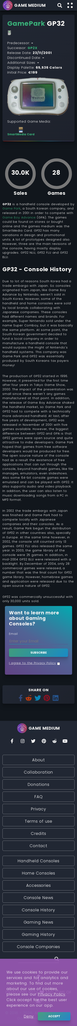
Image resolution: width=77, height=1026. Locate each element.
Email (13, 634)
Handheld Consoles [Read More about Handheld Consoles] (38, 861)
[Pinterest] (44, 742)
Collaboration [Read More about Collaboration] (38, 772)
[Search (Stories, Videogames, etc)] (38, 960)
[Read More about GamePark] (26, 23)
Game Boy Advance (19, 217)
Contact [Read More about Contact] (38, 846)
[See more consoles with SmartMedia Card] (21, 131)
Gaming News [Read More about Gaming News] (39, 922)
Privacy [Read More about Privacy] (38, 809)
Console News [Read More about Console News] (39, 898)
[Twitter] (33, 742)
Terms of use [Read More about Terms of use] (38, 821)
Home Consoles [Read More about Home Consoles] (38, 873)
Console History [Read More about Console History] (38, 910)
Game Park (11, 208)
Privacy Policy (51, 1019)
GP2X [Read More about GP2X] (32, 48)
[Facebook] (12, 742)
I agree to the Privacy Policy (32, 663)
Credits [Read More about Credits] (38, 833)
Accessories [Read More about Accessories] (38, 885)
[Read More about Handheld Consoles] (9, 33)
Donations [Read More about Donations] (38, 784)
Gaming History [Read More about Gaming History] (38, 934)
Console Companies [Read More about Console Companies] (38, 947)
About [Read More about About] (38, 760)
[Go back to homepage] (25, 5)
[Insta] (23, 742)
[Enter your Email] (38, 641)
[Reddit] (54, 742)
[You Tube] (65, 742)
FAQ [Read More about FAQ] (38, 797)
